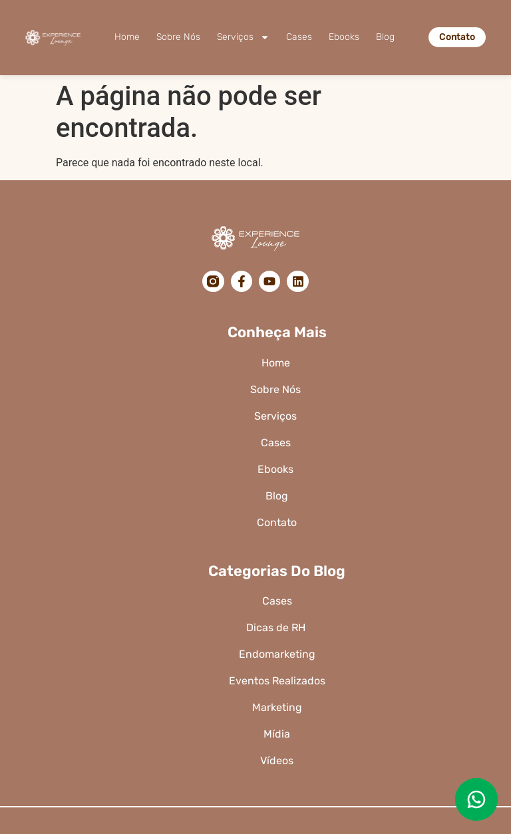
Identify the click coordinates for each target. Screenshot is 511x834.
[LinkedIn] (297, 281)
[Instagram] (213, 281)
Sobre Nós (178, 37)
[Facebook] (241, 281)
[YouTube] (269, 281)
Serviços (243, 37)
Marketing (277, 707)
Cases (299, 37)
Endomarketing (277, 654)
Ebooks (344, 37)
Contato (277, 522)
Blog (385, 37)
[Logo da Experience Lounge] (53, 37)
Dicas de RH (277, 627)
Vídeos (276, 760)
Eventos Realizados (277, 680)
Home (127, 37)
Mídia (276, 734)
